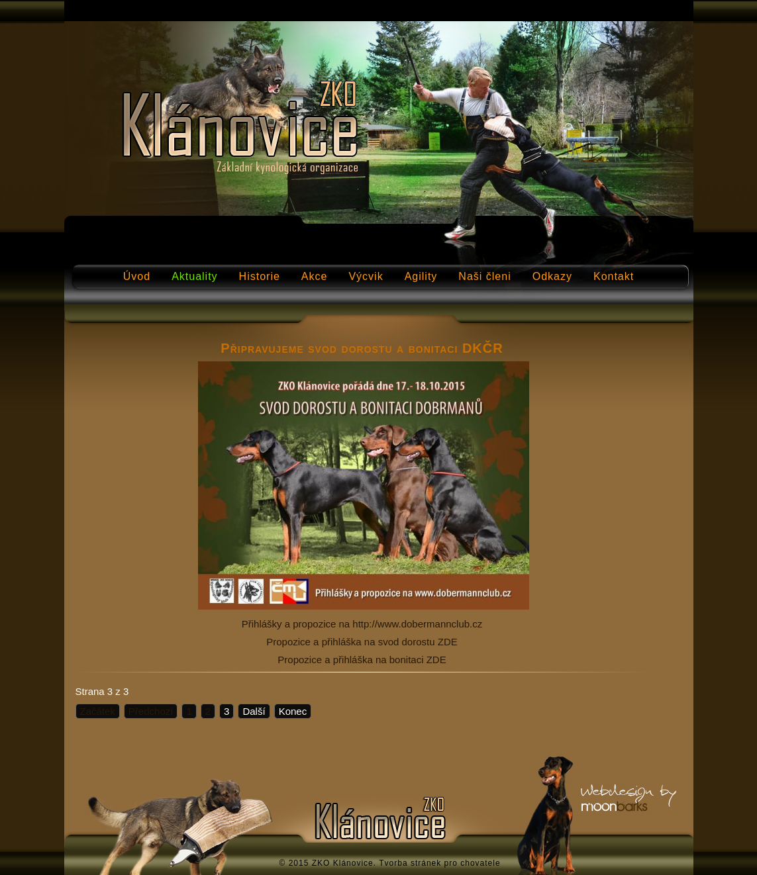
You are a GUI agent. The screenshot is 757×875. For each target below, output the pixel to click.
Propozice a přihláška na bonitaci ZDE (362, 659)
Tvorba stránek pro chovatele (439, 863)
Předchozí (151, 711)
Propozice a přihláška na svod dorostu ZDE (361, 641)
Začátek (97, 711)
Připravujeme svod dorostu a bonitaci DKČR (362, 348)
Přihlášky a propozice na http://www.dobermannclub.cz (362, 623)
